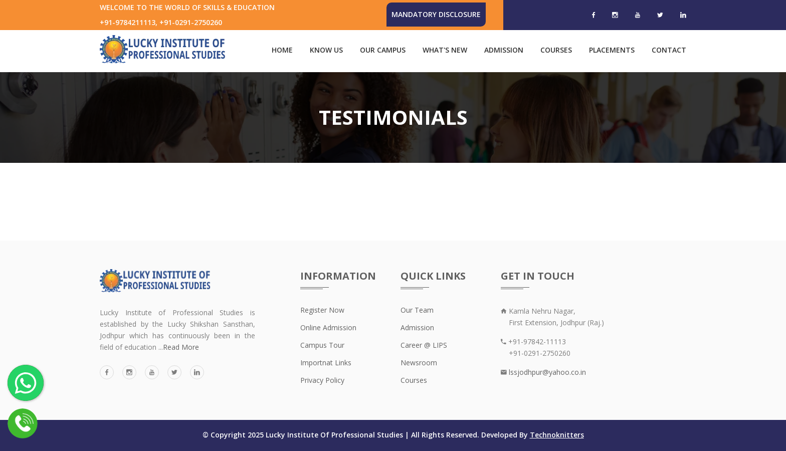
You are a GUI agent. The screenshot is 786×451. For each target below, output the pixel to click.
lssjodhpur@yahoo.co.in (546, 372)
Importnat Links (325, 362)
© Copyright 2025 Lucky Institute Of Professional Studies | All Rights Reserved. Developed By (366, 434)
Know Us (326, 50)
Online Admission (328, 327)
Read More (181, 347)
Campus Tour (322, 345)
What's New (445, 50)
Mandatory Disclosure (436, 14)
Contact (669, 50)
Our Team (417, 310)
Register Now (322, 310)
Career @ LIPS (424, 345)
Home (282, 50)
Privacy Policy (322, 380)
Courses (556, 50)
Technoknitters (557, 434)
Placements (612, 50)
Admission (503, 50)
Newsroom (419, 362)
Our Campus (383, 50)
